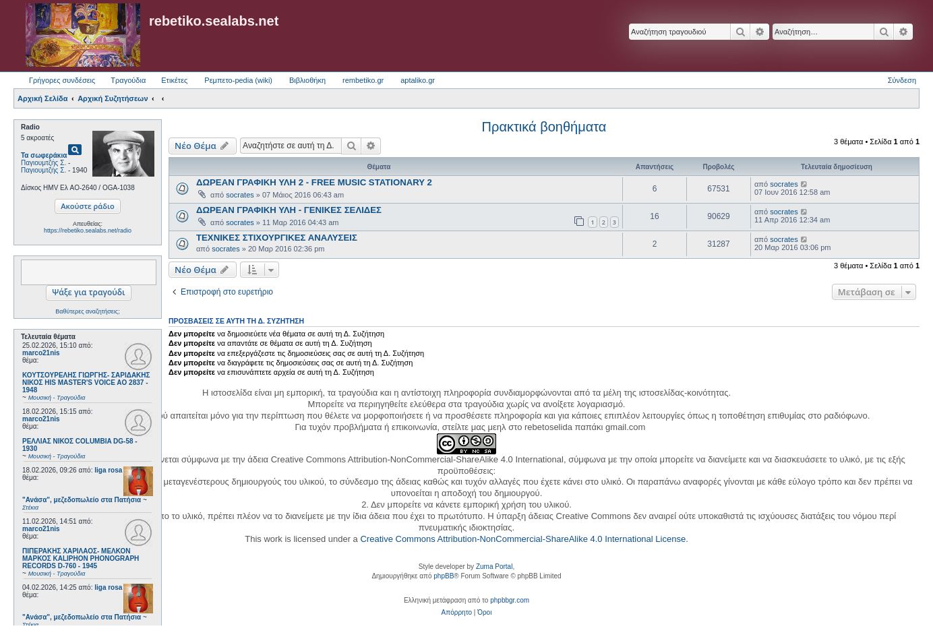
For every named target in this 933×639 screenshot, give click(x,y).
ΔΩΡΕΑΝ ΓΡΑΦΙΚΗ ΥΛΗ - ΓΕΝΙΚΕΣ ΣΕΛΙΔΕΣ (289, 210)
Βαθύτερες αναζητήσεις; (87, 311)
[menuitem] (457, 613)
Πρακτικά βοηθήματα (544, 126)
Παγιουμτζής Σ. (43, 162)
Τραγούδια (128, 80)
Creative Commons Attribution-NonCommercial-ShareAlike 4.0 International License (523, 539)
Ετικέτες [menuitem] (174, 80)
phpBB (443, 576)
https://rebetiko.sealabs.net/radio (87, 230)
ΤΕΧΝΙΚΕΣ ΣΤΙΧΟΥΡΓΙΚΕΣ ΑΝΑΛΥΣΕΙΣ (276, 238)
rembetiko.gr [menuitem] (363, 80)
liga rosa (108, 470)
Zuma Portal (494, 566)
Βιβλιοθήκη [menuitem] (307, 80)
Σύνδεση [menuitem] (902, 80)
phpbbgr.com (509, 600)
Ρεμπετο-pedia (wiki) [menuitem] (238, 80)
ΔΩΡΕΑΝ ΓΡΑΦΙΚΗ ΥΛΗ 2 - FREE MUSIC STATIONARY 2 (314, 182)
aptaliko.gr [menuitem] (417, 80)
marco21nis (41, 353)
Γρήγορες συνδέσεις (62, 80)
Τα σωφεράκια (44, 155)
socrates (240, 195)
